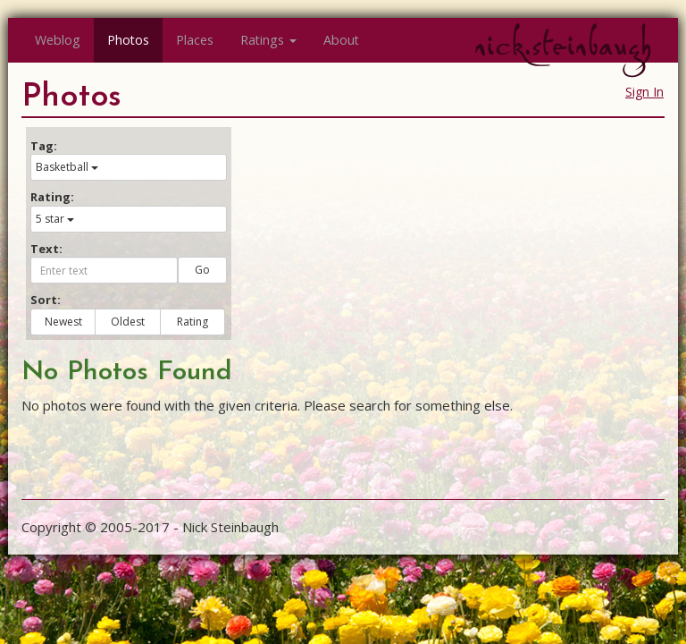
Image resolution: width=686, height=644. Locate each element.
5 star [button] (55, 218)
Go (202, 269)
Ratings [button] (268, 39)
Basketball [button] (67, 166)
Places (194, 39)
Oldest (128, 321)
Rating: (52, 197)
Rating (192, 321)
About (341, 39)
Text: (46, 249)
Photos (128, 39)
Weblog (57, 39)
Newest (63, 321)
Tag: (43, 146)
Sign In (644, 91)
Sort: (45, 300)
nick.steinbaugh (562, 45)
